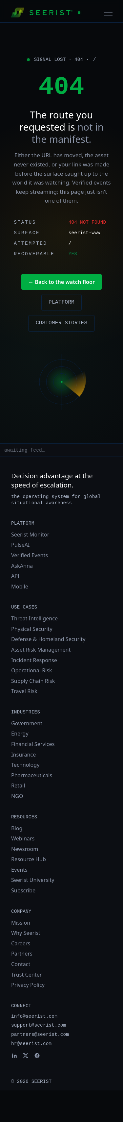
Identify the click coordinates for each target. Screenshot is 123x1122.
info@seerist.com (34, 1016)
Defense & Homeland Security (48, 639)
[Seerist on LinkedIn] (14, 1056)
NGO (17, 796)
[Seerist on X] (26, 1056)
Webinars (22, 838)
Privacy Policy (28, 984)
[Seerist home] (45, 12)
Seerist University (32, 880)
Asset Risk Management (41, 649)
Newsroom (24, 849)
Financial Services (32, 744)
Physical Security (31, 629)
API (15, 576)
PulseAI (20, 544)
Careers (20, 943)
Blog (16, 828)
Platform (61, 302)
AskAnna (22, 565)
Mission (20, 922)
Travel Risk (24, 691)
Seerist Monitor (30, 534)
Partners (21, 953)
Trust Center (26, 974)
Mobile (19, 586)
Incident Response (34, 660)
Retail (18, 785)
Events (19, 869)
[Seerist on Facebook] (37, 1056)
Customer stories (62, 323)
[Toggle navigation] (108, 12)
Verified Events (29, 555)
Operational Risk (31, 670)
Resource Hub (28, 859)
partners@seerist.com (40, 1034)
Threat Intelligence (34, 618)
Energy (20, 733)
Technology (25, 764)
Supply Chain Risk (33, 681)
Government (26, 723)
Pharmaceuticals (31, 775)
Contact (20, 964)
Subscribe (23, 890)
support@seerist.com (38, 1025)
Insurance (23, 754)
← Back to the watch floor (61, 282)
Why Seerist (25, 932)
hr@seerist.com (31, 1043)
